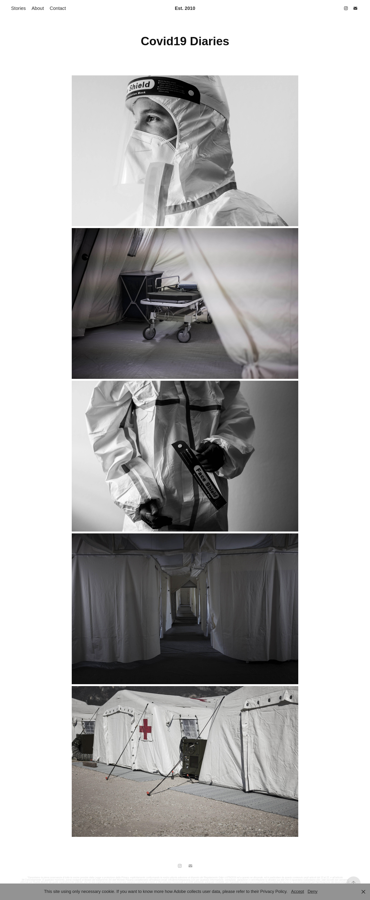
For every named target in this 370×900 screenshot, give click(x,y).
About (38, 8)
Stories (18, 8)
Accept (297, 891)
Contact (58, 8)
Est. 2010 (185, 8)
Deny (313, 891)
